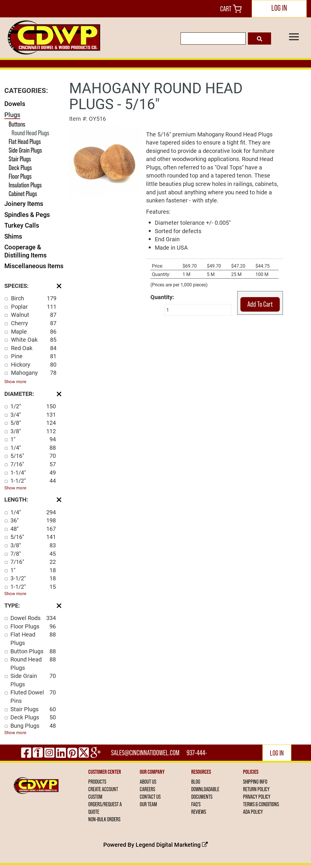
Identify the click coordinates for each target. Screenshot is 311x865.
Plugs (12, 114)
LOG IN (279, 7)
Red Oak (33, 348)
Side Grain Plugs (25, 150)
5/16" (33, 455)
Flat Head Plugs (25, 141)
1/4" (33, 447)
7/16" (33, 464)
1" (33, 439)
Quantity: (162, 297)
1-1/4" (33, 472)
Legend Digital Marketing (172, 844)
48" (33, 528)
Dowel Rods (33, 618)
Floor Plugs (20, 176)
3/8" (33, 431)
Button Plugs (33, 651)
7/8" (33, 553)
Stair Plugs (20, 159)
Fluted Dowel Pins (33, 696)
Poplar (33, 306)
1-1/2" (33, 480)
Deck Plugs (20, 167)
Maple (33, 331)
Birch (33, 298)
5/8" (33, 422)
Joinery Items (23, 203)
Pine (33, 356)
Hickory (33, 364)
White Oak (33, 339)
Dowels (14, 103)
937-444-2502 (197, 755)
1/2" (33, 406)
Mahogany (33, 372)
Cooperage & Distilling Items (25, 251)
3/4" (33, 414)
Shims (13, 236)
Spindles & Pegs (27, 214)
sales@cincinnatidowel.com (145, 753)
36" (33, 520)
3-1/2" (33, 578)
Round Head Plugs (30, 133)
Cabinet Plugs (23, 193)
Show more (15, 381)
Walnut (33, 314)
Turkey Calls (21, 225)
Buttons (17, 124)
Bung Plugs (33, 725)
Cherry (33, 323)
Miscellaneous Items (33, 265)
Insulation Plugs (25, 185)
